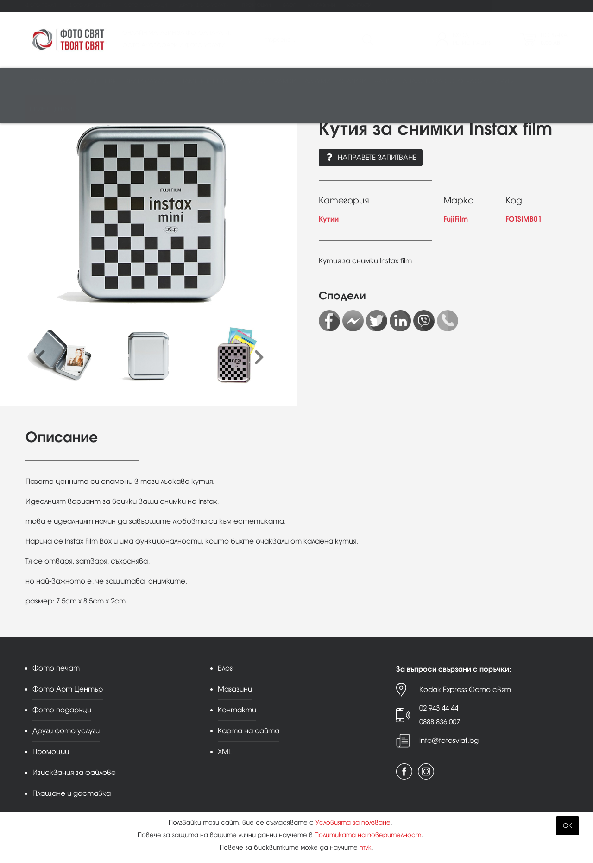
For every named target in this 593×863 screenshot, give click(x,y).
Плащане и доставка (71, 793)
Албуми (317, 81)
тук (366, 847)
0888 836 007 (439, 722)
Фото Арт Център (90, 5)
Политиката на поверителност (368, 834)
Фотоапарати (53, 81)
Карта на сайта (248, 731)
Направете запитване (370, 157)
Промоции (256, 5)
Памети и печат (206, 81)
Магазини (321, 5)
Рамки (285, 81)
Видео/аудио (148, 81)
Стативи (352, 81)
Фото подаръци (145, 5)
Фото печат (40, 5)
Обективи (101, 81)
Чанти (384, 81)
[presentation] (40, 358)
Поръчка (554, 39)
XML (225, 751)
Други (505, 81)
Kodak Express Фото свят (465, 689)
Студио (253, 81)
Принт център (51, 109)
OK (567, 825)
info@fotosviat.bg (449, 740)
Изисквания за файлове (74, 772)
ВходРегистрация (472, 39)
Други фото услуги (204, 5)
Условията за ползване (353, 822)
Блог (289, 5)
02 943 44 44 (438, 708)
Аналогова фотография (445, 81)
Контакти (359, 5)
